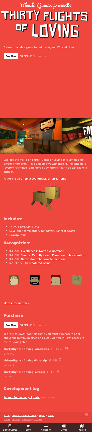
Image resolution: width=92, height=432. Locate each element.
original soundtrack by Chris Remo (43, 178)
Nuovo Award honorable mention (43, 259)
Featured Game (40, 263)
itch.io (7, 415)
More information (17, 303)
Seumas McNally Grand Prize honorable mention (53, 255)
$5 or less (37, 419)
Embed (51, 415)
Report (42, 415)
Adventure (26, 419)
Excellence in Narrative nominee (42, 251)
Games (7, 419)
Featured (16, 419)
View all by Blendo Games (24, 415)
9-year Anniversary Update (22, 397)
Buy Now (11, 56)
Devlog (64, 427)
